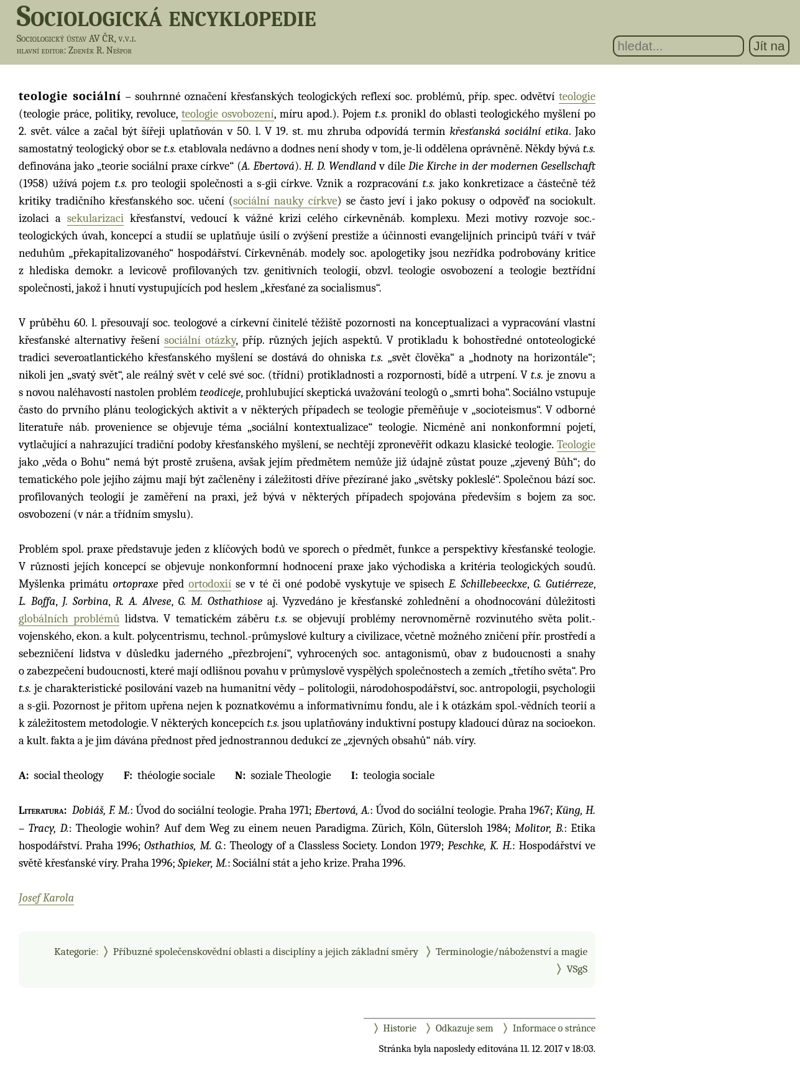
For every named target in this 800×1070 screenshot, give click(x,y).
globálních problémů (69, 618)
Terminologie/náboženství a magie (511, 951)
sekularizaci (95, 218)
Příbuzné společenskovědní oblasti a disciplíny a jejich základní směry (265, 951)
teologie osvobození (228, 114)
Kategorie (75, 951)
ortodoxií (209, 584)
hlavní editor (40, 50)
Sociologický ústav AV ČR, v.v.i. (76, 38)
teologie (577, 96)
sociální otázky (200, 340)
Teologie (576, 444)
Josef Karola (46, 898)
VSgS (576, 968)
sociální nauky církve (285, 201)
